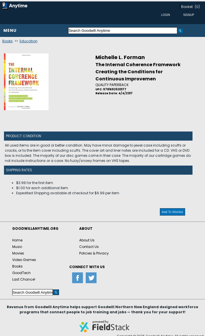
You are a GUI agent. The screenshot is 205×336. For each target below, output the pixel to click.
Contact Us (89, 246)
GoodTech (21, 272)
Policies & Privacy (94, 253)
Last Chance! (23, 279)
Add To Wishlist (172, 212)
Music (17, 246)
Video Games (24, 259)
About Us (87, 240)
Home (17, 240)
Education (28, 41)
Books (7, 41)
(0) (197, 6)
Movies (18, 253)
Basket (187, 6)
